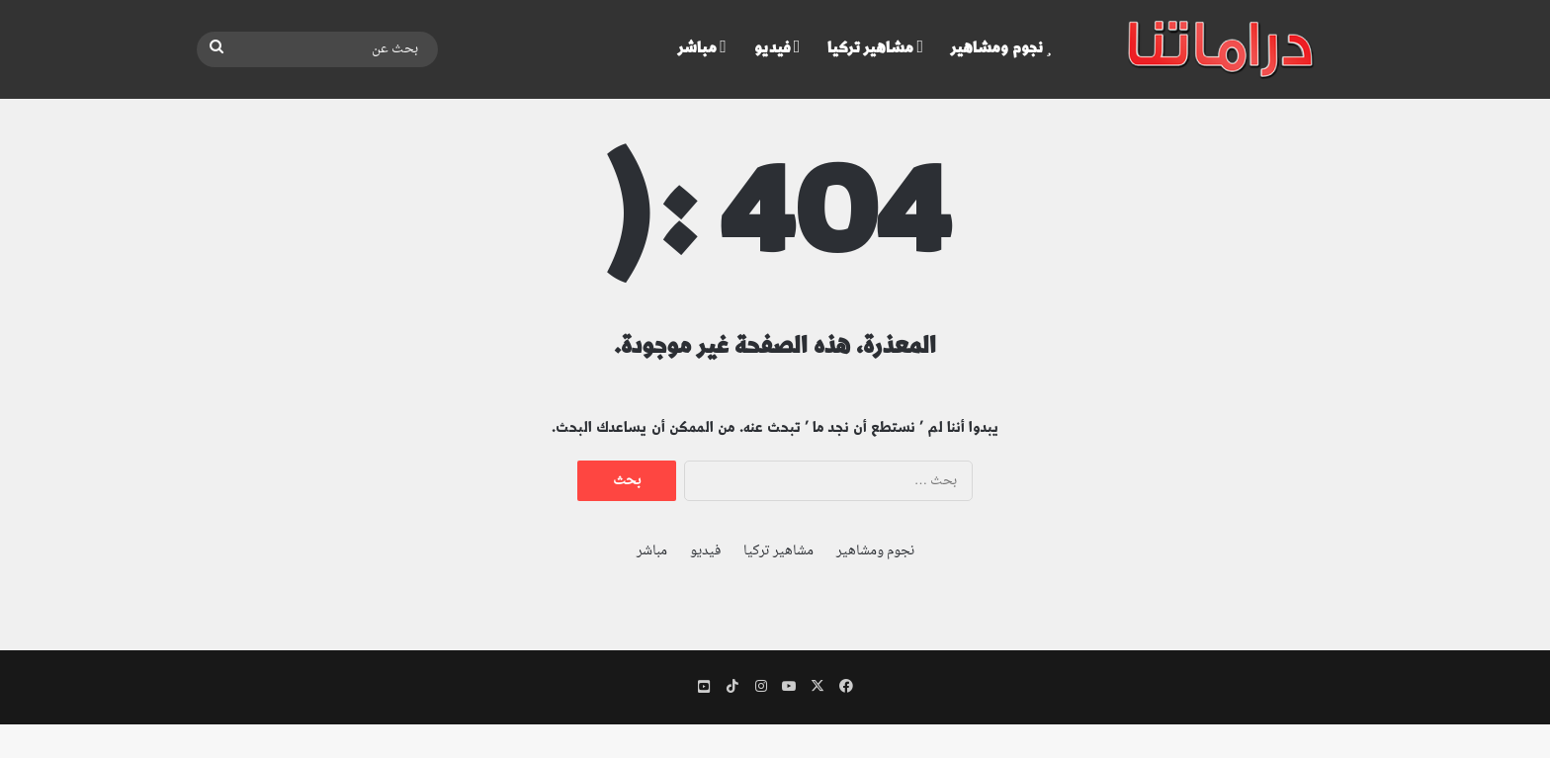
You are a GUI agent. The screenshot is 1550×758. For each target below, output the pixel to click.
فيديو (777, 48)
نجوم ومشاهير (1001, 48)
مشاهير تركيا (875, 48)
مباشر (702, 48)
